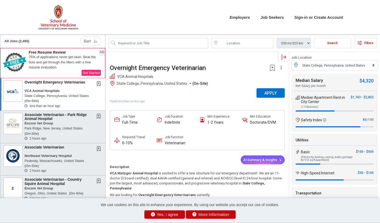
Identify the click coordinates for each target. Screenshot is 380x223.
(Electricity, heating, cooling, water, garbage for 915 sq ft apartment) (327, 158)
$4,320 (366, 80)
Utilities (302, 140)
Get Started (91, 73)
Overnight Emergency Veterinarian (55, 82)
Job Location (301, 57)
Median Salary (309, 80)
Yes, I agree (164, 214)
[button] (52, 63)
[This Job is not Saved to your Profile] (99, 84)
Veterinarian (175, 143)
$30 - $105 (366, 173)
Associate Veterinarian (44, 147)
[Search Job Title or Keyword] (162, 43)
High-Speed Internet (317, 173)
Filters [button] (365, 43)
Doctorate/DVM (263, 122)
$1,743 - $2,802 (362, 97)
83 (365, 120)
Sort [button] (91, 41)
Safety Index (311, 120)
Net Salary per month (311, 86)
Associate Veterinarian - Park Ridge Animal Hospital (56, 117)
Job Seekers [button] (272, 17)
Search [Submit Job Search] (332, 43)
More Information (210, 214)
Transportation (308, 193)
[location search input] (246, 43)
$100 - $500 (365, 152)
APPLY (270, 93)
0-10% (127, 143)
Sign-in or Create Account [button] (318, 17)
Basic (305, 152)
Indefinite (172, 122)
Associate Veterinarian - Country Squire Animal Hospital (53, 181)
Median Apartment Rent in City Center (323, 99)
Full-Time (130, 122)
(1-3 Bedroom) (309, 106)
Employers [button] (240, 17)
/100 (370, 120)
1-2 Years (215, 122)
